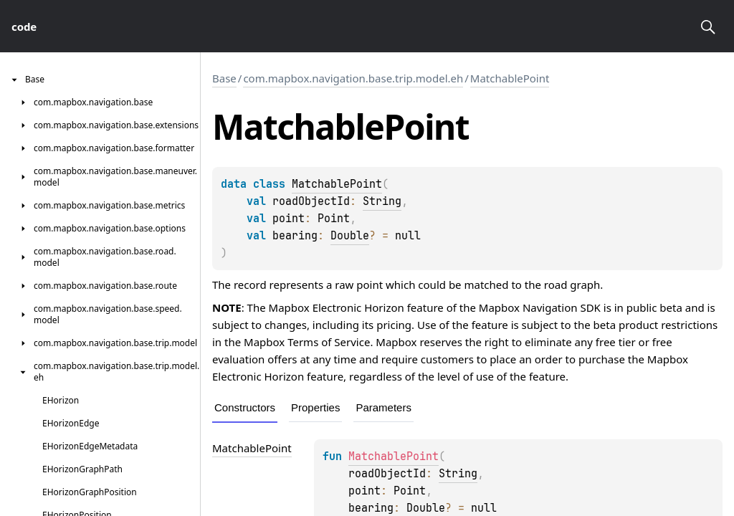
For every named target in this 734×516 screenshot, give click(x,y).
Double (349, 236)
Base (224, 78)
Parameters (383, 407)
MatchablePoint (510, 78)
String (382, 201)
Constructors (244, 407)
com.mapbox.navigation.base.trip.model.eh (353, 78)
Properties (315, 407)
